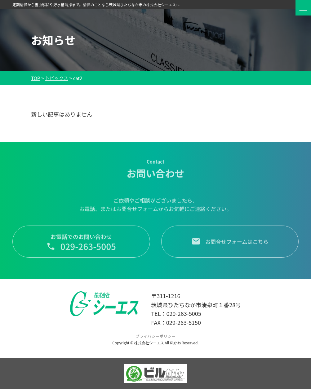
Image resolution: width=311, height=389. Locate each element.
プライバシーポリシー (156, 336)
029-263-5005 (183, 313)
